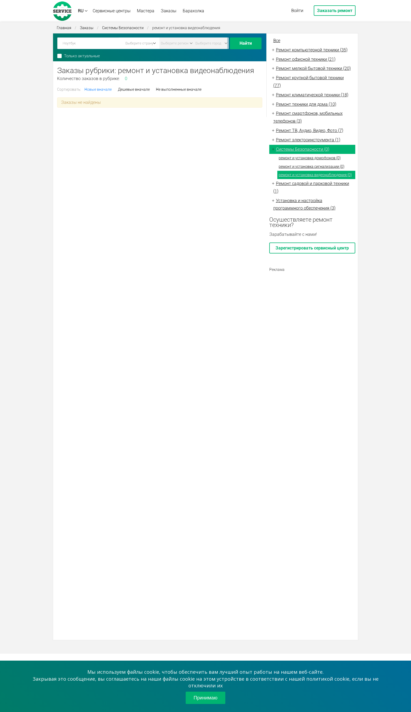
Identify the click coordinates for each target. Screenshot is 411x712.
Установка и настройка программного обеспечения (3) (304, 204)
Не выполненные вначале (178, 89)
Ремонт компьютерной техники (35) (312, 49)
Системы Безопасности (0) (302, 149)
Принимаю (206, 697)
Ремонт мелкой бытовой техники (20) (313, 68)
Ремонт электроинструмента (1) (308, 139)
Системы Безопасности (123, 28)
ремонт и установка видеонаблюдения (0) (315, 175)
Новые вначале (98, 89)
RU (81, 10)
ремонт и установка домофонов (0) (310, 158)
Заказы (168, 10)
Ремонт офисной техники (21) (305, 59)
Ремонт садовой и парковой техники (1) (311, 187)
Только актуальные (82, 56)
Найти (246, 43)
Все (276, 40)
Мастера (145, 10)
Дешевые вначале (134, 89)
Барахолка (193, 10)
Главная (64, 28)
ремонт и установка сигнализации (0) (311, 166)
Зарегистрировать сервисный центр (312, 248)
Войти (297, 10)
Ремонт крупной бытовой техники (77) (308, 81)
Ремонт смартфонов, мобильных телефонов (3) (308, 117)
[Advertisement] (312, 308)
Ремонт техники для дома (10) (306, 104)
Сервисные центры (111, 10)
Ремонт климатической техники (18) (312, 94)
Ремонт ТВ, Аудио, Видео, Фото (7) (309, 130)
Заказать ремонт (334, 10)
